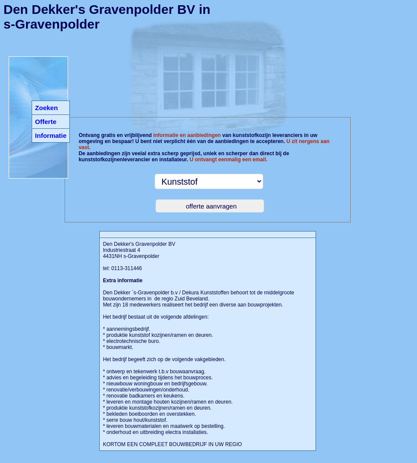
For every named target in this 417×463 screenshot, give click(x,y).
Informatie (51, 135)
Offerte (45, 121)
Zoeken (46, 107)
